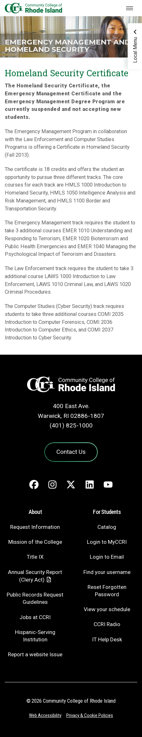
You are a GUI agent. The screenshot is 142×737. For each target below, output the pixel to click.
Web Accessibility (45, 715)
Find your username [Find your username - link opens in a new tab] (107, 572)
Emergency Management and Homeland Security (67, 46)
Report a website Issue (35, 654)
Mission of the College (35, 542)
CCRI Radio (107, 624)
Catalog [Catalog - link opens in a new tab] (106, 527)
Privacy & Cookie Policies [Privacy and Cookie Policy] (89, 715)
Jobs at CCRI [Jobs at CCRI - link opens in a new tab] (35, 617)
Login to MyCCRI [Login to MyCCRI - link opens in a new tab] (107, 542)
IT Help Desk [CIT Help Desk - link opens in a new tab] (107, 639)
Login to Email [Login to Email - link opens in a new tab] (107, 557)
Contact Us (71, 451)
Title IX (35, 557)
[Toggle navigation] (129, 8)
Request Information (35, 527)
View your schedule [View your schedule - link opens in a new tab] (107, 609)
